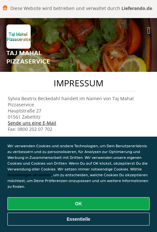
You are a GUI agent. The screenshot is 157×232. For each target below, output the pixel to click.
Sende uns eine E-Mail (32, 123)
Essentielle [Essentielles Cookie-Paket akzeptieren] (78, 219)
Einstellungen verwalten (29, 174)
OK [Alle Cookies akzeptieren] (78, 203)
